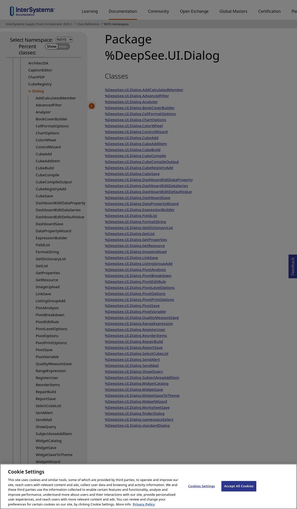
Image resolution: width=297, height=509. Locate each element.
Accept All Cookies (239, 491)
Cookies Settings (201, 491)
